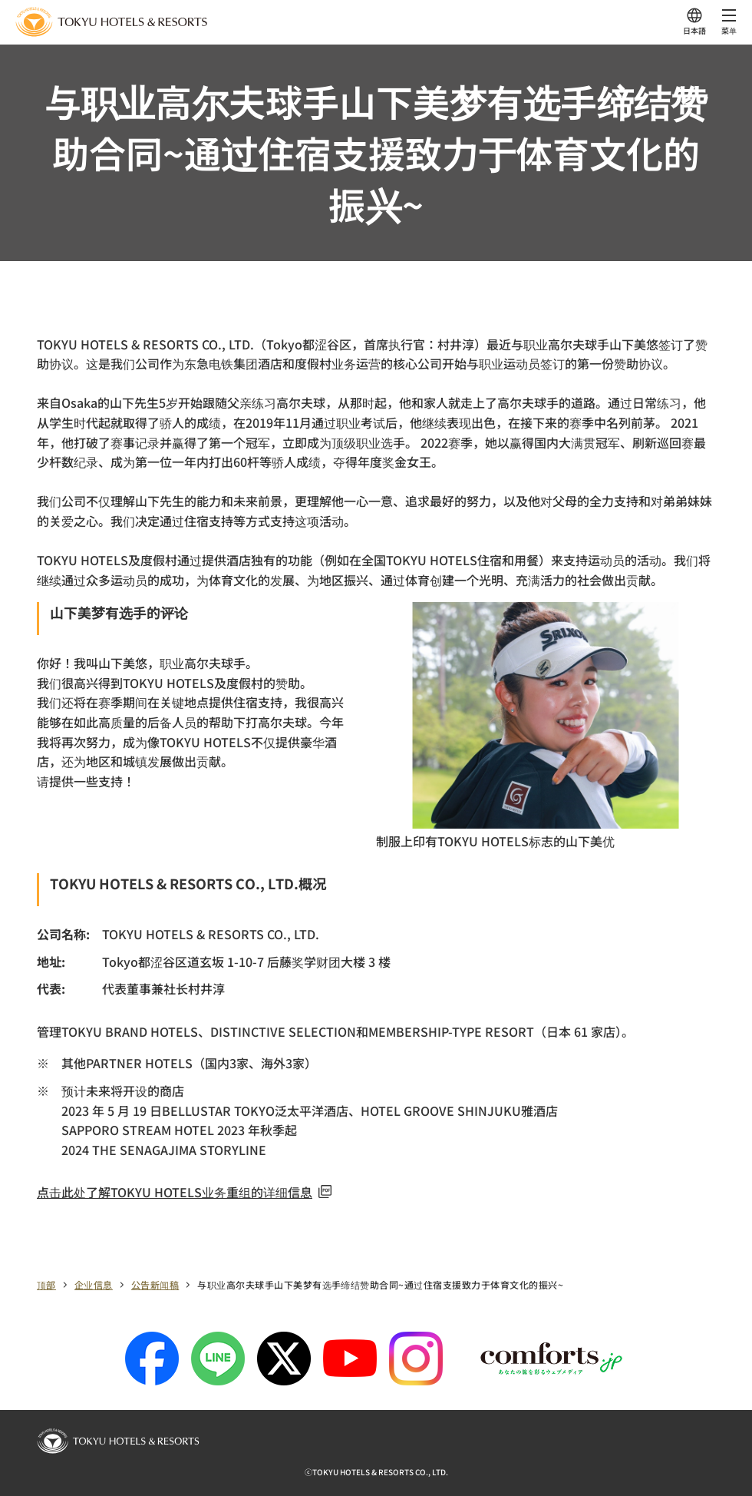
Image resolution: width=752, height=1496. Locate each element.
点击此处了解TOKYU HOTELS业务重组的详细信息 (184, 1192)
